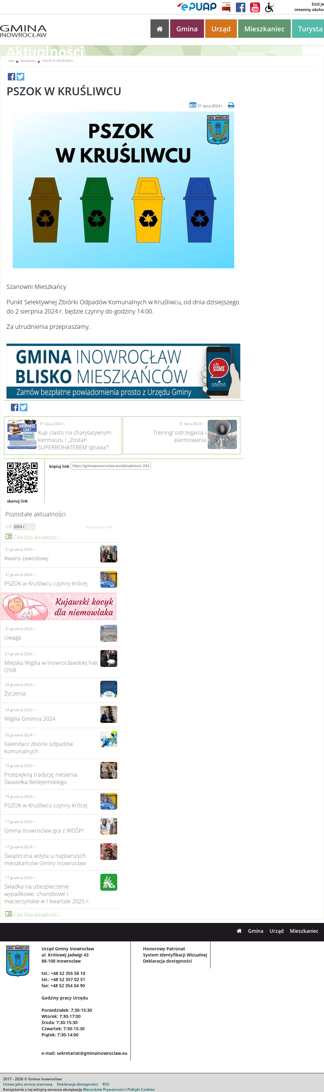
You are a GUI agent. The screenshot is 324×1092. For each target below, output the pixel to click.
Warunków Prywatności (104, 1089)
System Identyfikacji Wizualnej (175, 955)
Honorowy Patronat (164, 949)
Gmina (187, 28)
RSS (105, 1084)
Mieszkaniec (264, 28)
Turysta (310, 28)
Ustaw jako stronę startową (27, 1084)
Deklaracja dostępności (167, 961)
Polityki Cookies (141, 1089)
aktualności (28, 60)
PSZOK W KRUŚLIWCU (57, 60)
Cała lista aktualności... (33, 537)
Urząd (221, 28)
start (11, 60)
